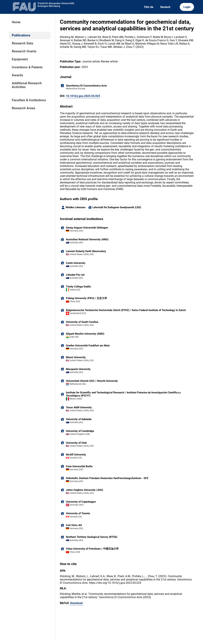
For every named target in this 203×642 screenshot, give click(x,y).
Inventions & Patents (27, 67)
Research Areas (23, 108)
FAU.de (148, 7)
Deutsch (165, 7)
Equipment (20, 59)
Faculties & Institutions (29, 100)
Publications (21, 35)
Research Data (22, 43)
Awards (17, 75)
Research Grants (24, 51)
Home (16, 22)
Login (186, 7)
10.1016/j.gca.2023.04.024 (83, 96)
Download (76, 603)
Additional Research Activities (27, 85)
